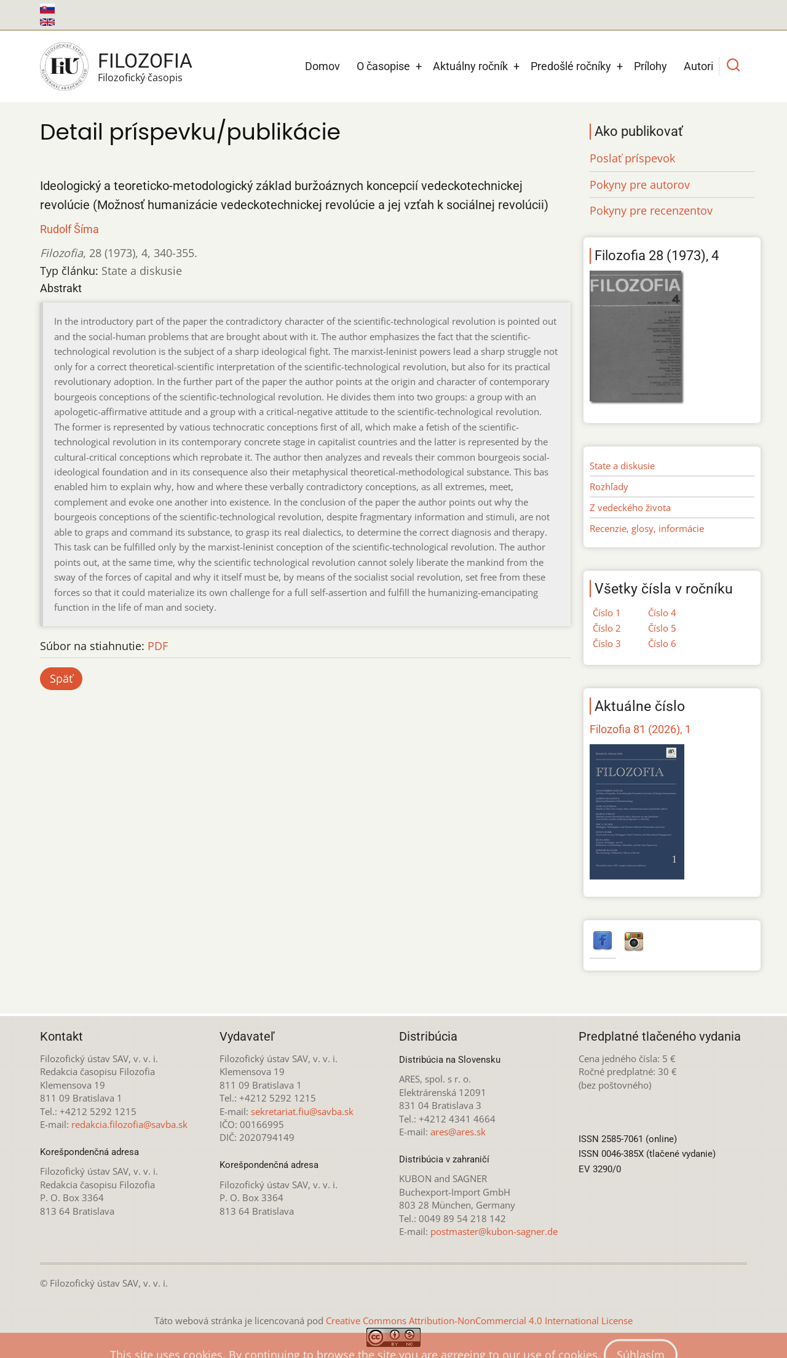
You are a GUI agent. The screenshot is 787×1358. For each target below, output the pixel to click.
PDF (158, 645)
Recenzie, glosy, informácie (647, 528)
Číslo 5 (662, 628)
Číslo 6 (662, 643)
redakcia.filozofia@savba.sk (129, 1124)
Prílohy (650, 66)
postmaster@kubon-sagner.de (494, 1231)
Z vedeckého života (630, 507)
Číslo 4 (662, 612)
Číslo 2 (607, 628)
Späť (61, 678)
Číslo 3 (607, 643)
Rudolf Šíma (69, 229)
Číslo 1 (607, 612)
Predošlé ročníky (571, 66)
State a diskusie (622, 465)
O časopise (383, 66)
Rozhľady (609, 486)
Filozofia (145, 61)
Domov (322, 66)
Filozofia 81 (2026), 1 (640, 729)
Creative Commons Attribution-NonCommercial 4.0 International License (479, 1320)
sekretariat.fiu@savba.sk (302, 1111)
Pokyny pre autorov (640, 184)
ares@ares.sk (458, 1132)
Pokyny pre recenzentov (651, 210)
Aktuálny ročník (470, 66)
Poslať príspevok (632, 158)
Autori (698, 66)
